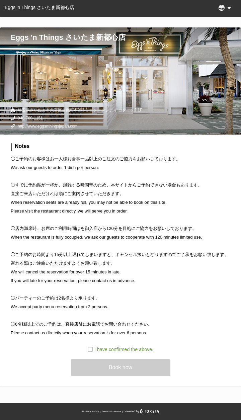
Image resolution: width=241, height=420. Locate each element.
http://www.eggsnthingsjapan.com (48, 126)
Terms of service (111, 411)
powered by (141, 411)
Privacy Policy (90, 411)
